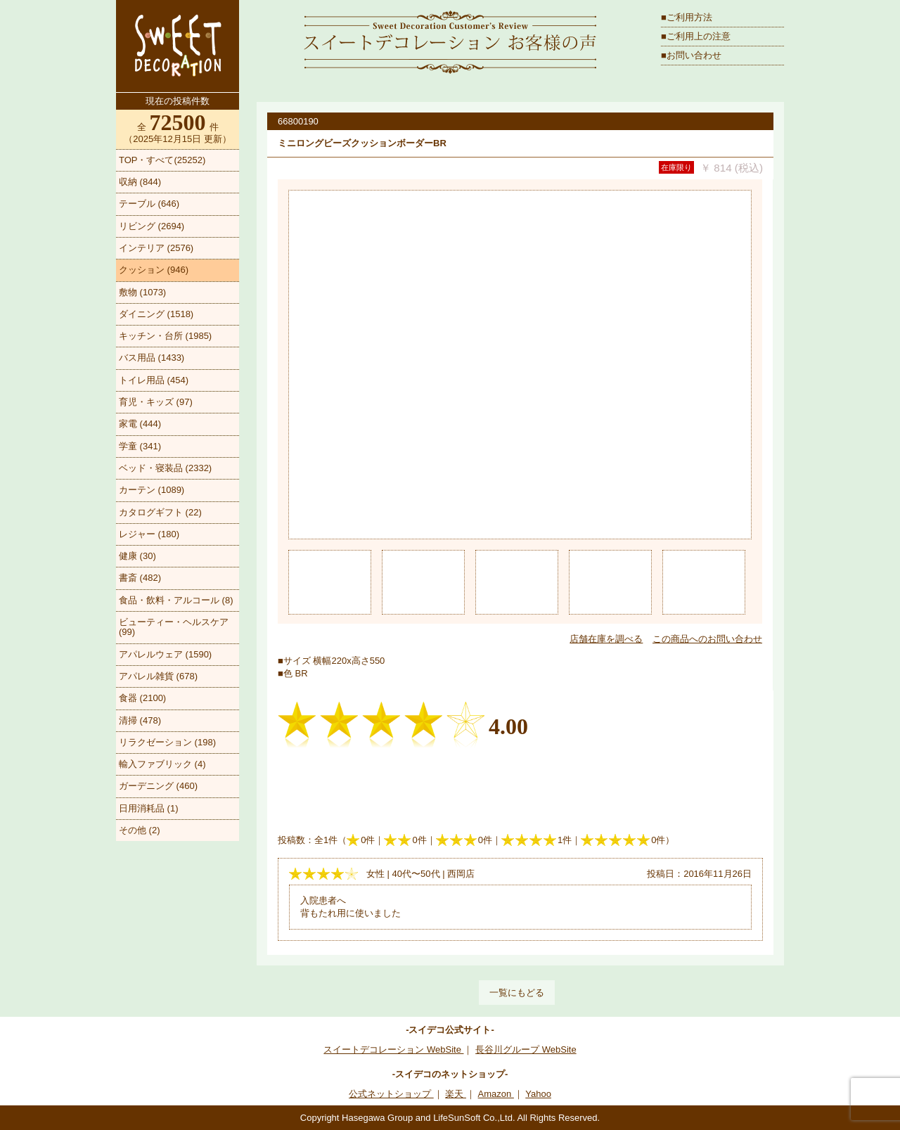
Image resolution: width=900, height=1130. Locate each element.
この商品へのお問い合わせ (707, 639)
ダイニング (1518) (156, 314)
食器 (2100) (142, 698)
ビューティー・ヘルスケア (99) (174, 627)
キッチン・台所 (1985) (165, 335)
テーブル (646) (149, 203)
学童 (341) (140, 446)
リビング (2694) (151, 226)
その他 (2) (139, 830)
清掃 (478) (140, 720)
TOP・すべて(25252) (162, 160)
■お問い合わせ (691, 55)
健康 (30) (137, 556)
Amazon (496, 1094)
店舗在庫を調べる (606, 639)
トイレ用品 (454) (153, 380)
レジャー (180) (149, 534)
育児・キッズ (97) (156, 402)
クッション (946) (153, 269)
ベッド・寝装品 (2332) (165, 468)
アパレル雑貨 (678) (158, 676)
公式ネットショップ (391, 1094)
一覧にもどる (516, 992)
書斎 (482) (140, 577)
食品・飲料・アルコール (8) (176, 600)
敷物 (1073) (142, 292)
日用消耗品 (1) (149, 808)
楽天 (455, 1094)
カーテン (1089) (151, 489)
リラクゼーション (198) (167, 742)
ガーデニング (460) (158, 786)
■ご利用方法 (686, 17)
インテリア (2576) (156, 248)
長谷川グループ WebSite (526, 1049)
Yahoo (538, 1094)
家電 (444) (140, 423)
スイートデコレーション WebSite (393, 1049)
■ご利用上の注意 (696, 36)
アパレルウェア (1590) (165, 654)
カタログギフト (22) (160, 512)
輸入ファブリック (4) (162, 764)
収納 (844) (140, 181)
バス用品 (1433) (151, 357)
